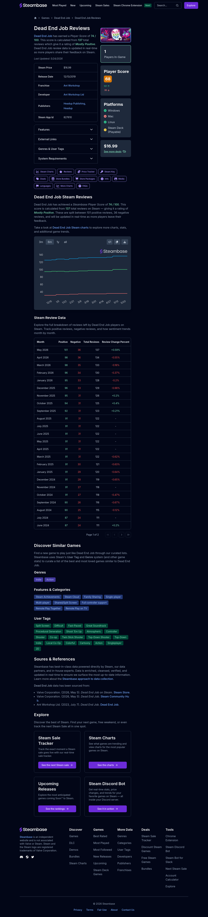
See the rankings (57, 808)
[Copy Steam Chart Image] (117, 242)
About (114, 909)
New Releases (102, 856)
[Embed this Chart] (110, 242)
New (72, 5)
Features (65, 129)
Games (45, 17)
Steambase (26, 836)
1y (58, 242)
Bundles (74, 856)
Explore (191, 5)
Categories (124, 843)
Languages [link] (43, 186)
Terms (89, 909)
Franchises (124, 870)
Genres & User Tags (65, 149)
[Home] (35, 18)
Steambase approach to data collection (87, 679)
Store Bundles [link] (60, 179)
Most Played (59, 5)
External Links (65, 139)
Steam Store (121, 692)
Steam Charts (77, 863)
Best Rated (100, 836)
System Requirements (65, 158)
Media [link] (119, 179)
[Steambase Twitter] (32, 857)
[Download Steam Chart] (124, 242)
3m (41, 242)
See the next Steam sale (57, 765)
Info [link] (105, 179)
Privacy (78, 909)
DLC (72, 843)
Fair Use (102, 909)
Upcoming (85, 5)
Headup (68, 108)
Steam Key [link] (107, 171)
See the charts (108, 765)
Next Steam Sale (176, 868)
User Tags (124, 849)
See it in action (107, 808)
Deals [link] (41, 179)
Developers (124, 856)
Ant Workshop (72, 85)
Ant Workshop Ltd (74, 94)
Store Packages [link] (85, 179)
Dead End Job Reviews (88, 17)
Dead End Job (62, 17)
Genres (122, 836)
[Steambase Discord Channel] (21, 857)
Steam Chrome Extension (127, 5)
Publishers (124, 863)
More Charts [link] (65, 186)
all (65, 242)
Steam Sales (102, 5)
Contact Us (128, 909)
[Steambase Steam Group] (27, 857)
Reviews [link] (65, 171)
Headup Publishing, (75, 103)
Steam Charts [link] (45, 171)
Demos (73, 849)
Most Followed (102, 849)
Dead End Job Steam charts (71, 227)
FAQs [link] (83, 186)
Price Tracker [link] (86, 171)
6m (50, 242)
